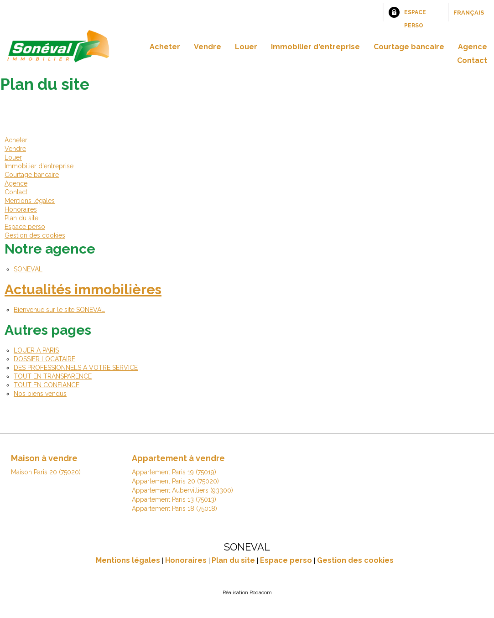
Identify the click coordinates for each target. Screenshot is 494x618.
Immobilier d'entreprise (315, 46)
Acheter (165, 46)
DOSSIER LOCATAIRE (44, 359)
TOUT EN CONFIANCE (46, 385)
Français (468, 12)
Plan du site (21, 218)
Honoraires (21, 209)
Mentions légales (30, 200)
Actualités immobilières (83, 289)
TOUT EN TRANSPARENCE (53, 376)
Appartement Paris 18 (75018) (174, 508)
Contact (472, 60)
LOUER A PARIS (36, 350)
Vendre (207, 46)
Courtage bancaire (409, 46)
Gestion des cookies (35, 235)
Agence (472, 46)
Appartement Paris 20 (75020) (175, 481)
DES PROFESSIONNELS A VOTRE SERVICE (76, 367)
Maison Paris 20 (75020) (46, 472)
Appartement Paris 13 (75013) (174, 499)
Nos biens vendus (40, 393)
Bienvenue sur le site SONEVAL (59, 309)
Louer (246, 46)
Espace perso (415, 15)
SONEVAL (28, 269)
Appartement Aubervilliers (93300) (182, 490)
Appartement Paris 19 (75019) (174, 472)
